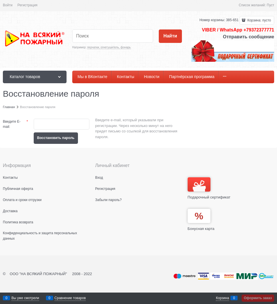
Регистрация (27, 5)
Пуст (270, 5)
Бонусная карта (201, 228)
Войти (8, 5)
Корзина (222, 298)
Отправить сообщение (248, 36)
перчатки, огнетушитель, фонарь (109, 47)
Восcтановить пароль (56, 138)
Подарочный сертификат (209, 188)
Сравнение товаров (70, 298)
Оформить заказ (258, 298)
